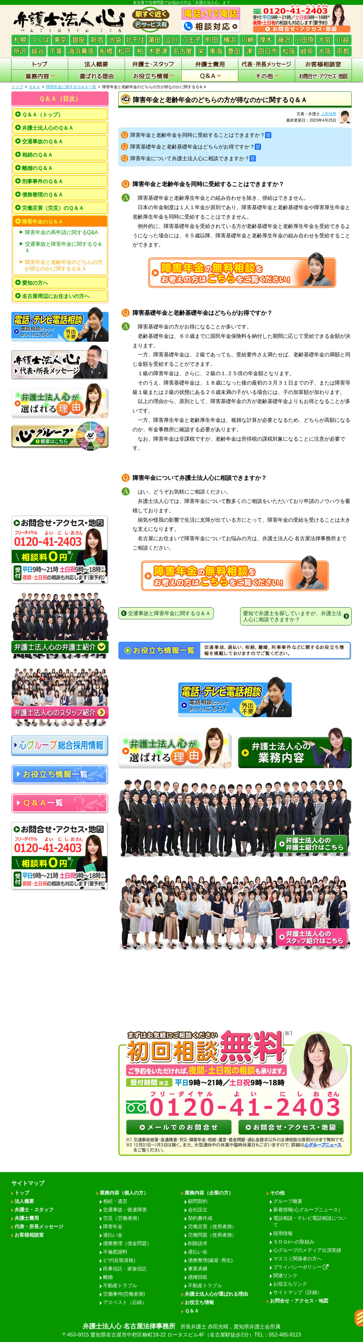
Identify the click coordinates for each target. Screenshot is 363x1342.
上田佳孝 (328, 114)
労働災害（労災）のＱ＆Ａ (53, 208)
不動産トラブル (120, 1285)
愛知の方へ (35, 283)
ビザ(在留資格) (119, 1260)
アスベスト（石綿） (125, 1302)
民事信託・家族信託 (125, 1268)
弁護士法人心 (181, 1331)
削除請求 (197, 1243)
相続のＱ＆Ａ (37, 155)
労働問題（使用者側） (212, 1235)
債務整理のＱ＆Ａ (42, 194)
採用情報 (283, 1233)
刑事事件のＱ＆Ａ (42, 181)
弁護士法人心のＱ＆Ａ (48, 128)
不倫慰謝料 (115, 1251)
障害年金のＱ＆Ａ (42, 221)
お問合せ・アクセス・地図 (299, 1300)
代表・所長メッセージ (39, 1226)
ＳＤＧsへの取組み (294, 1241)
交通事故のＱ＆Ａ (42, 141)
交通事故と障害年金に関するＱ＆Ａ (63, 247)
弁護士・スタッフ (34, 1209)
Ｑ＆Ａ (34, 87)
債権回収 (197, 1277)
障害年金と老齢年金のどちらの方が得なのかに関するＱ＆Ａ (64, 265)
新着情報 (308, 1209)
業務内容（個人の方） (124, 1192)
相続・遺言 (115, 1201)
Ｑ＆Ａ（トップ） (42, 114)
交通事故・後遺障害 (125, 1209)
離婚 (108, 1277)
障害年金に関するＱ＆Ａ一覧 (71, 87)
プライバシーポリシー (301, 1267)
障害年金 (113, 1226)
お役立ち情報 (199, 1302)
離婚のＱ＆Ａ (37, 168)
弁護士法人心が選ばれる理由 (216, 1294)
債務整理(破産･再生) (210, 1260)
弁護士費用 (27, 1218)
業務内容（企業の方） (209, 1192)
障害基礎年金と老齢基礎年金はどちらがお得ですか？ (195, 146)
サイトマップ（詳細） (297, 1292)
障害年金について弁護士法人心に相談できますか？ (193, 158)
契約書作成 (200, 1218)
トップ (17, 87)
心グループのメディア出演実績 (307, 1250)
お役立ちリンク (290, 1284)
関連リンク (285, 1275)
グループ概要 (287, 1201)
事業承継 (197, 1268)
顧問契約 (197, 1201)
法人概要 (24, 1201)
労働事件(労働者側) (124, 1294)
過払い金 (113, 1235)
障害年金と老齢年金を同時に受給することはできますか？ (200, 135)
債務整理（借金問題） (127, 1243)
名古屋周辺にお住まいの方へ (55, 296)
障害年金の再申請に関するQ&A (61, 232)
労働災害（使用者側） (212, 1226)
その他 (277, 1192)
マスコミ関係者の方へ (297, 1258)
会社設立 (197, 1209)
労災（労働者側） (122, 1218)
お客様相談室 (29, 1235)
